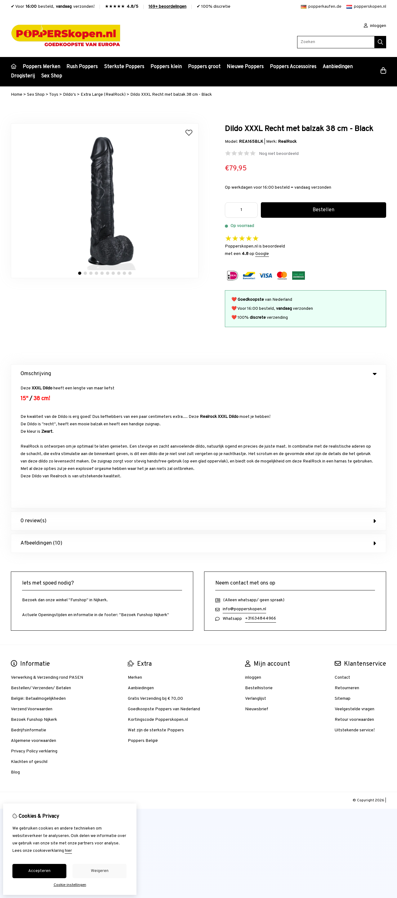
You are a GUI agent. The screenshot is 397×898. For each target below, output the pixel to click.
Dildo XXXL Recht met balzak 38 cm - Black (171, 94)
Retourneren (347, 563)
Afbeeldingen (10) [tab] (198, 418)
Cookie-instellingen (70, 885)
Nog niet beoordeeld (279, 153)
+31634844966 (260, 493)
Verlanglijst (255, 573)
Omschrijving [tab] (198, 373)
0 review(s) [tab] (198, 396)
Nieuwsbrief (256, 584)
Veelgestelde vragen (354, 584)
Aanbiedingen (338, 67)
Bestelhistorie (259, 563)
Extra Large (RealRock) (103, 94)
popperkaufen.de (321, 6)
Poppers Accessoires (293, 67)
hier (68, 850)
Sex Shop (51, 76)
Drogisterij (23, 76)
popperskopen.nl (366, 6)
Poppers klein (166, 67)
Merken (135, 552)
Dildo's (69, 94)
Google (262, 253)
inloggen (375, 25)
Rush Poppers (82, 67)
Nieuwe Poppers (245, 67)
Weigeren (100, 871)
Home (16, 94)
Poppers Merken (41, 67)
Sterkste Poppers (124, 67)
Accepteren (39, 871)
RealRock (287, 141)
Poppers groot (204, 67)
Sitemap (342, 573)
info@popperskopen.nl (244, 484)
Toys (53, 94)
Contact (342, 552)
